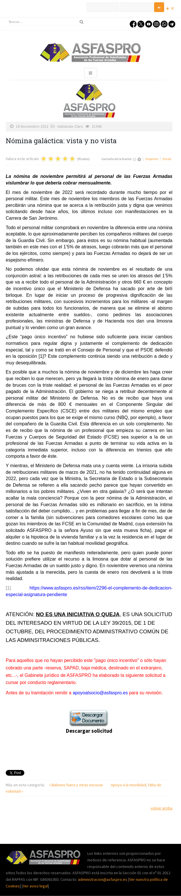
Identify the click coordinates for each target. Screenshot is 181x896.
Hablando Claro (70, 126)
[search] (46, 21)
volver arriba (161, 808)
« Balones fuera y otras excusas (76, 784)
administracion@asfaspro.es (103, 879)
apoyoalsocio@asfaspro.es (100, 692)
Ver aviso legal (35, 886)
